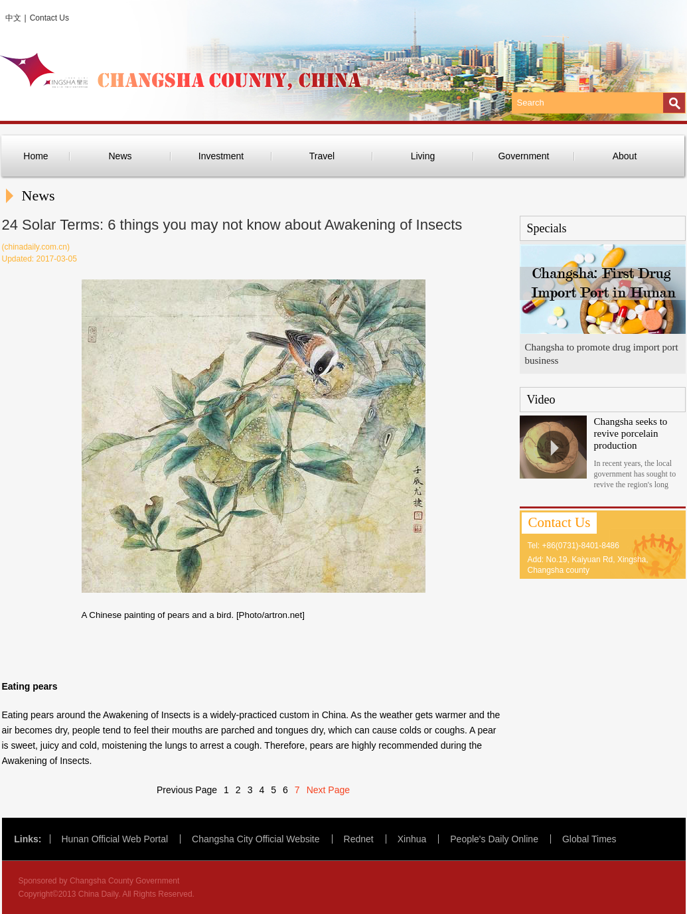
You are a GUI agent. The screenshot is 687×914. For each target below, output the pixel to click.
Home (35, 156)
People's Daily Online (494, 839)
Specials (547, 228)
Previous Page (187, 790)
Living (423, 156)
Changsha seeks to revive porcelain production (631, 433)
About (625, 156)
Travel (322, 156)
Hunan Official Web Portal (115, 839)
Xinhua (412, 839)
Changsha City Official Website (255, 839)
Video (541, 399)
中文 (13, 18)
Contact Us (49, 18)
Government (523, 156)
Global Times (589, 839)
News (119, 156)
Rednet (359, 839)
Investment (221, 156)
